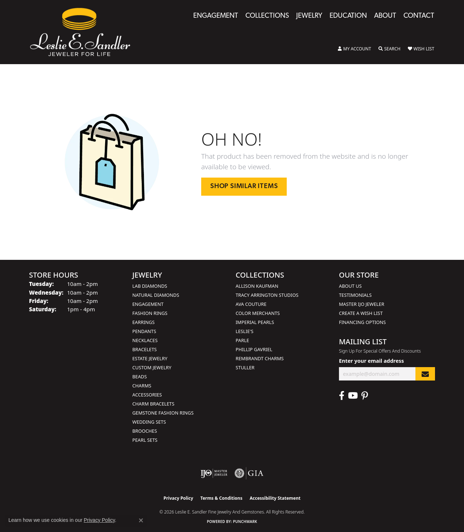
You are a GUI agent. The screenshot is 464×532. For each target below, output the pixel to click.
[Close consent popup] (141, 520)
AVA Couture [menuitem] (251, 304)
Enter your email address (371, 360)
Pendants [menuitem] (144, 331)
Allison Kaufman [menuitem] (257, 286)
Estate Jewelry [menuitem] (149, 358)
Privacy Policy (178, 498)
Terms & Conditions (221, 498)
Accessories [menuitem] (147, 394)
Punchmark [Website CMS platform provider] (245, 521)
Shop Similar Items (244, 186)
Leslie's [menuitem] (244, 331)
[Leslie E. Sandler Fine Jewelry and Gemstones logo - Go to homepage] (84, 32)
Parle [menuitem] (242, 340)
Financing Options (362, 322)
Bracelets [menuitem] (144, 349)
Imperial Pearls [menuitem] (255, 322)
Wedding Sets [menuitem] (149, 422)
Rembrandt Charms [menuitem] (260, 358)
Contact (418, 16)
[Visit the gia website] (249, 473)
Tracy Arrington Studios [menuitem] (267, 295)
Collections (267, 16)
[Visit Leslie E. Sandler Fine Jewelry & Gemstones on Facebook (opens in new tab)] (341, 395)
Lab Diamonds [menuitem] (149, 286)
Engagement (215, 16)
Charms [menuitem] (141, 385)
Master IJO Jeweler (361, 304)
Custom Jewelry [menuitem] (151, 367)
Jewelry (309, 16)
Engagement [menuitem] (147, 304)
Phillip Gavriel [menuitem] (254, 349)
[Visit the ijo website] (214, 473)
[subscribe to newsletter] (425, 374)
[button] (354, 48)
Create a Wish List (361, 313)
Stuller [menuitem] (245, 367)
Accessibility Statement (275, 498)
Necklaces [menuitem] (145, 340)
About (385, 16)
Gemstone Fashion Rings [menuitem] (163, 413)
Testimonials (355, 295)
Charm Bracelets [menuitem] (153, 403)
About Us (350, 286)
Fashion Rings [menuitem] (149, 313)
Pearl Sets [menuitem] (144, 440)
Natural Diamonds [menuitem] (155, 295)
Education (348, 16)
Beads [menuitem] (139, 376)
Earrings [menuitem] (143, 322)
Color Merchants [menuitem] (258, 313)
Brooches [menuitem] (144, 431)
